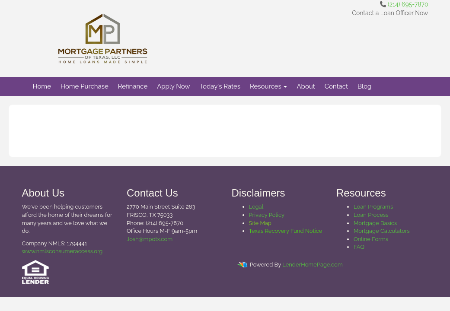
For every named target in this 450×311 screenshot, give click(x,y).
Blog (364, 86)
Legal (256, 206)
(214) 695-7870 (408, 4)
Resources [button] (268, 86)
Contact (336, 86)
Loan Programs (373, 206)
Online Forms (371, 239)
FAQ (359, 247)
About (306, 86)
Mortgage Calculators (382, 231)
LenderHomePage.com (312, 264)
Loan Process (371, 215)
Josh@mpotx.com (149, 239)
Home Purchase (85, 86)
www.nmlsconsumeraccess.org (62, 251)
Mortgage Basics (375, 223)
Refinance (132, 86)
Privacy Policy (267, 215)
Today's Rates (220, 86)
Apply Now (173, 86)
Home (42, 86)
